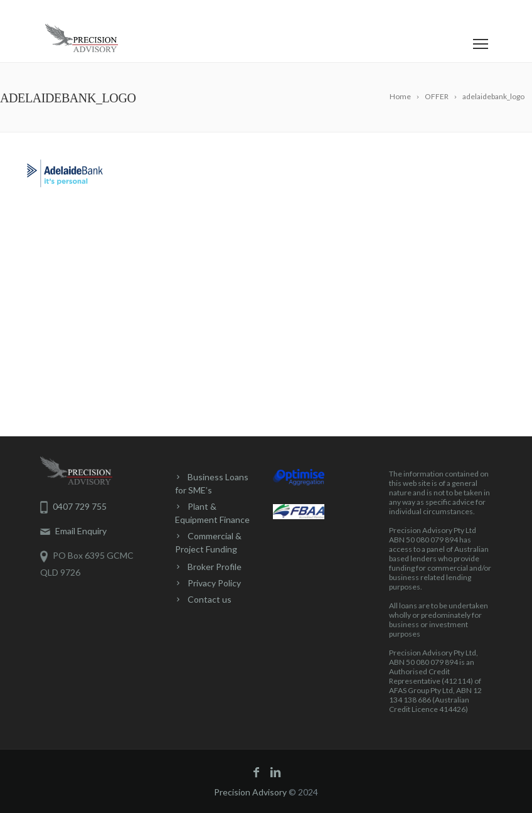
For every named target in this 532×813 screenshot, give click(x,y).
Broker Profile (215, 566)
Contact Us (158, 11)
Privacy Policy (214, 583)
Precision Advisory (250, 792)
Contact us (209, 599)
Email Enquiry (73, 530)
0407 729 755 (82, 11)
